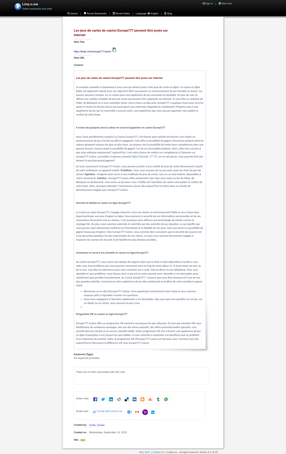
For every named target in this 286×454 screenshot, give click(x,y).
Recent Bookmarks (95, 13)
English (153, 13)
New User (225, 3)
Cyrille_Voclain (96, 425)
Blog (168, 13)
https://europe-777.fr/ (144, 156)
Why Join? (144, 452)
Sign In (207, 3)
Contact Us (158, 452)
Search (72, 13)
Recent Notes (121, 13)
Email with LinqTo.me (110, 411)
